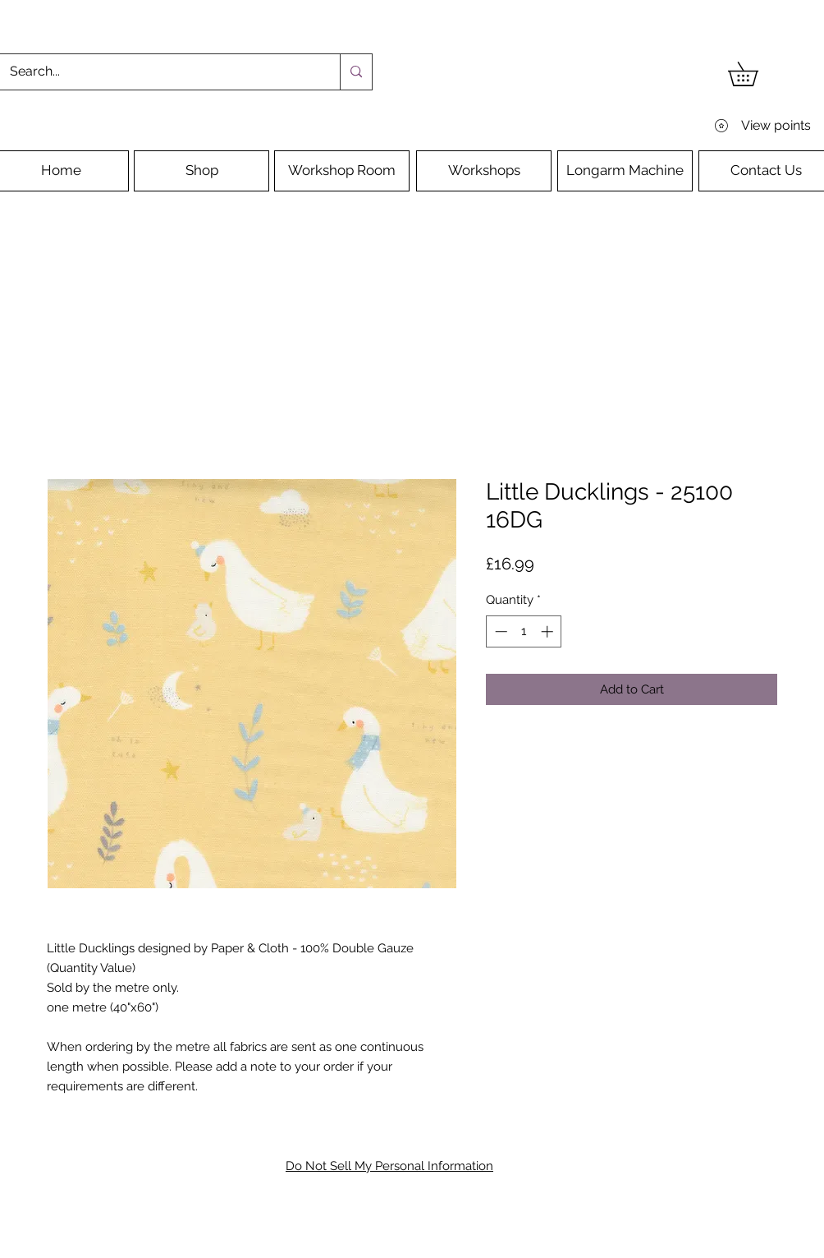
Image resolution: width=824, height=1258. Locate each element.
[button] (754, 74)
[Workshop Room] (342, 170)
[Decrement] (499, 631)
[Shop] (201, 170)
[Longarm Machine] (625, 170)
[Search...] (157, 72)
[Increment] (549, 631)
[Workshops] (484, 170)
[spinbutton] (524, 631)
